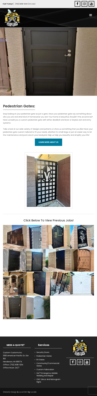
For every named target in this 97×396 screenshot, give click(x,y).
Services (43, 345)
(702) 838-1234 (21, 4)
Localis (34, 392)
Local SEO (23, 392)
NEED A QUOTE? (16, 345)
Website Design (10, 392)
